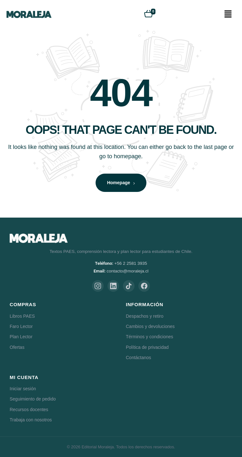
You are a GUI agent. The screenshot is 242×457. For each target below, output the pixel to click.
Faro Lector (21, 326)
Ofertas (17, 347)
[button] (227, 14)
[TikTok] (129, 286)
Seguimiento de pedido (33, 398)
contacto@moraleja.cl (127, 271)
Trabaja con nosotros (31, 419)
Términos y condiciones (149, 336)
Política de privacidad (147, 347)
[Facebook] (144, 286)
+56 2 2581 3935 (130, 263)
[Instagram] (98, 286)
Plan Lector (21, 336)
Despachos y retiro (144, 316)
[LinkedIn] (113, 286)
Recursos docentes (29, 409)
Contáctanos (138, 357)
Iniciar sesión (23, 388)
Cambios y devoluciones (150, 326)
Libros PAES (22, 316)
